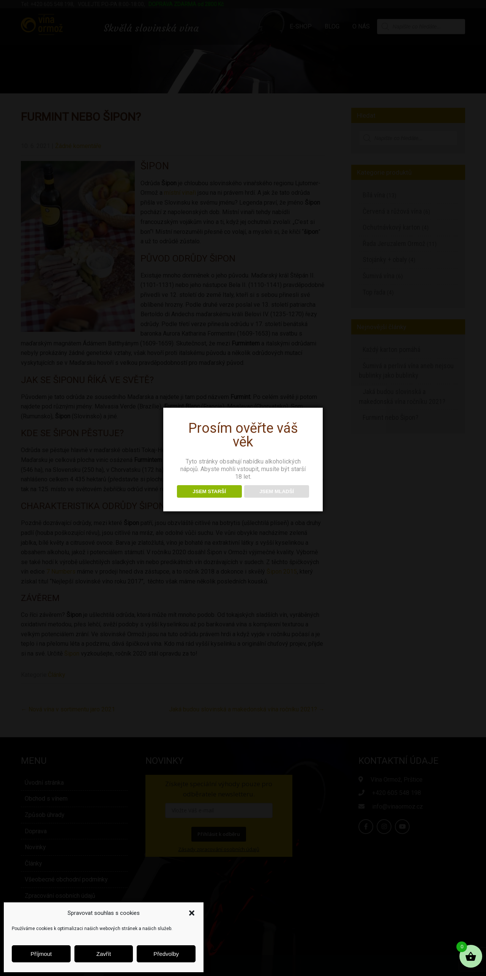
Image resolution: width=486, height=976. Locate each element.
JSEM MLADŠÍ (276, 491)
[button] (192, 913)
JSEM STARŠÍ (209, 491)
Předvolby (166, 954)
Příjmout (41, 954)
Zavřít (103, 954)
